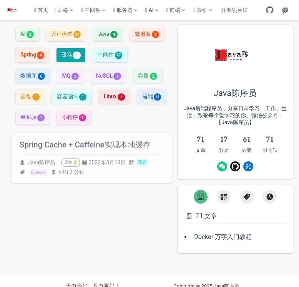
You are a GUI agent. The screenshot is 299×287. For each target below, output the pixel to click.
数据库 (32, 75)
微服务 (147, 33)
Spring (32, 54)
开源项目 (235, 10)
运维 (29, 96)
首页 (41, 10)
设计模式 (66, 33)
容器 (147, 75)
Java (108, 33)
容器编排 (71, 96)
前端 (151, 96)
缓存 (70, 54)
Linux (114, 96)
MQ (70, 75)
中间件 (110, 54)
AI (27, 33)
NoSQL (108, 75)
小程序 (74, 116)
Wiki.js (32, 116)
